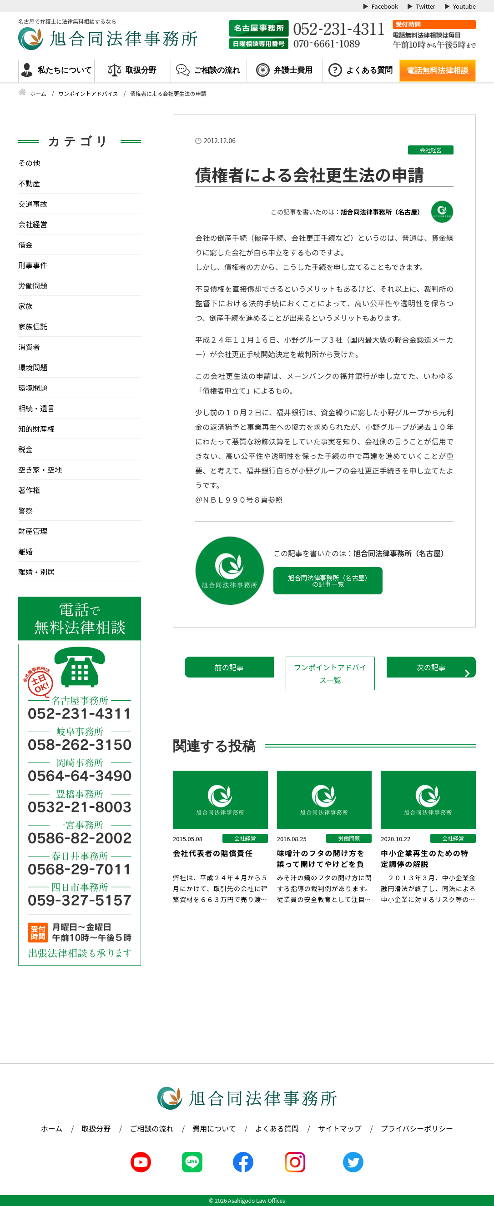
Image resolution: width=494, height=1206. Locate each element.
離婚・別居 (36, 571)
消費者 (29, 346)
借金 (25, 244)
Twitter (425, 6)
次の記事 (431, 667)
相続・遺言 (36, 408)
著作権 (29, 489)
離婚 (25, 551)
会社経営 (431, 150)
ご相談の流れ (217, 70)
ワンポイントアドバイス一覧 (330, 673)
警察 (25, 510)
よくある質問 (369, 70)
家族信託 (32, 326)
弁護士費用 (293, 70)
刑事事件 (32, 264)
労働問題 (32, 285)
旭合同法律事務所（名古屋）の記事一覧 (328, 580)
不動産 (29, 183)
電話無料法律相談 (438, 70)
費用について (214, 1128)
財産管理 (32, 530)
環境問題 (32, 367)
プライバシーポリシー (417, 1128)
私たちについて (65, 70)
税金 (25, 449)
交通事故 (32, 203)
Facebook (385, 6)
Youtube (464, 6)
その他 (29, 162)
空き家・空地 (40, 469)
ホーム (52, 1128)
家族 (25, 305)
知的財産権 (36, 428)
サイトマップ (340, 1128)
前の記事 (229, 667)
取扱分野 (141, 70)
